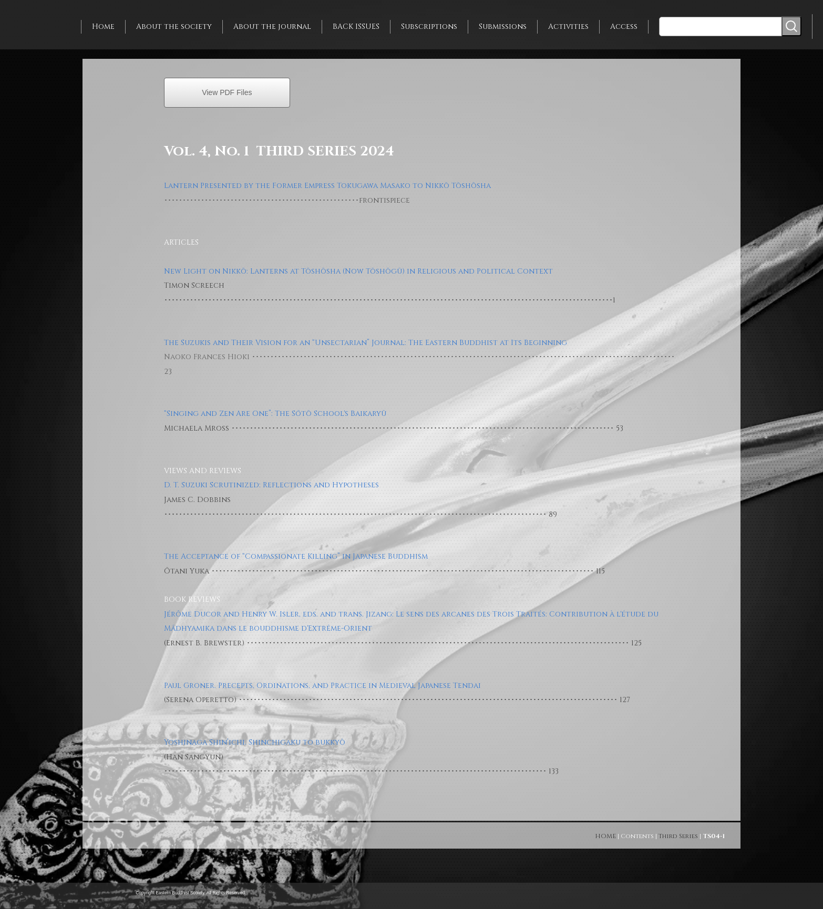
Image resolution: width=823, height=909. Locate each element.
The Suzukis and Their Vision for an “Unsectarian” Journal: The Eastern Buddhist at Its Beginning (365, 343)
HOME (605, 836)
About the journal (272, 27)
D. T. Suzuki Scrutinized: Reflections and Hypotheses (271, 485)
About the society (174, 27)
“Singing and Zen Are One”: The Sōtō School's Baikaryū (275, 414)
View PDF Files (227, 92)
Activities (568, 27)
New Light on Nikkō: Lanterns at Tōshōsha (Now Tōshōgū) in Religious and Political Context (358, 271)
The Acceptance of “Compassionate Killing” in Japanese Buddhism (296, 556)
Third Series (678, 836)
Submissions (503, 27)
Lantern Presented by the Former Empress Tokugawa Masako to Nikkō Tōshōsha (327, 186)
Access (623, 27)
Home (103, 27)
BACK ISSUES (356, 27)
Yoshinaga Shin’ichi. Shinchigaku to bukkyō (254, 742)
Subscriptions (429, 27)
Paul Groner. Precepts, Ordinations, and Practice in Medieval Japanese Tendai (322, 686)
